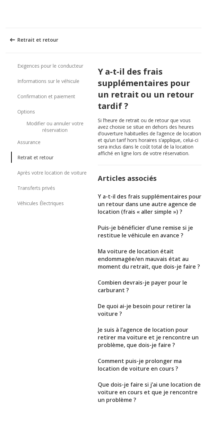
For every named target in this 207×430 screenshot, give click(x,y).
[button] (199, 14)
